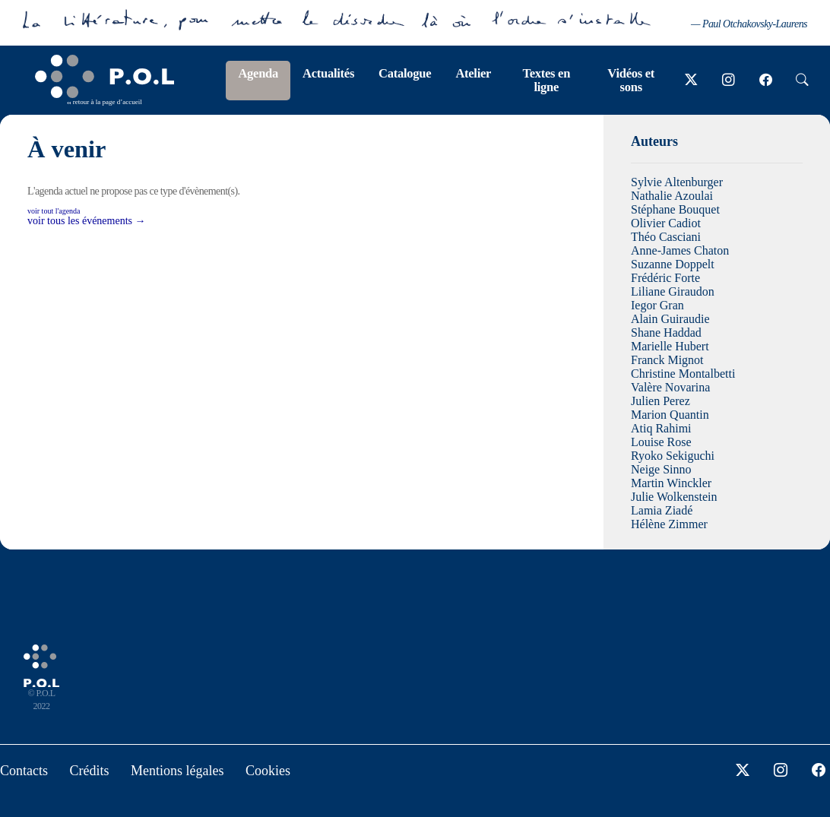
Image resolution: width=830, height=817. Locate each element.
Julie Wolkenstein (674, 496)
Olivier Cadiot (666, 223)
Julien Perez (660, 400)
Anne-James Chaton (680, 250)
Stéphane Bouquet (675, 209)
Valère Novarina (670, 387)
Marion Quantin (670, 414)
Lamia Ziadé (661, 510)
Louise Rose (661, 441)
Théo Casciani (666, 236)
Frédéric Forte (665, 277)
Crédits (89, 770)
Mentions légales (177, 770)
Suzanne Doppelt (672, 264)
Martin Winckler (671, 483)
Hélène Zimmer (669, 524)
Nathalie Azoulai (672, 195)
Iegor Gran (657, 305)
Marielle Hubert (670, 346)
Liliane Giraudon (672, 291)
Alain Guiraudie (670, 318)
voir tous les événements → (86, 220)
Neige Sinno (661, 469)
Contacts (24, 770)
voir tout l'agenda (54, 211)
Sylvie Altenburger (677, 182)
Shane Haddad (666, 332)
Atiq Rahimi (661, 428)
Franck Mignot (667, 359)
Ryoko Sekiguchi (672, 455)
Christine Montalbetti (683, 373)
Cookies (268, 770)
